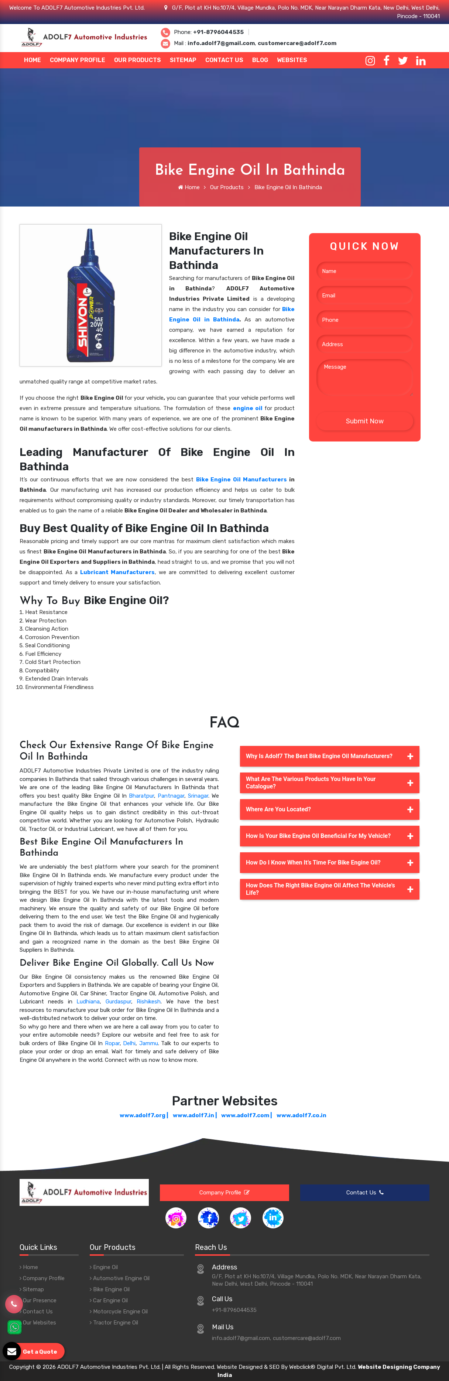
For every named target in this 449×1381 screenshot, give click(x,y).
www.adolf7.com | (246, 1115)
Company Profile (77, 60)
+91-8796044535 (218, 32)
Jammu (148, 1043)
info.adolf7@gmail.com (221, 43)
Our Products (137, 60)
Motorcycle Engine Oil (119, 1311)
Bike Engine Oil (110, 1289)
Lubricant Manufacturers (117, 572)
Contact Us (224, 60)
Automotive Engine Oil (120, 1278)
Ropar (112, 1043)
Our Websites (38, 1322)
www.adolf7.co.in (301, 1115)
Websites (292, 60)
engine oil (248, 408)
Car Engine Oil (109, 1300)
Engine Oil (104, 1267)
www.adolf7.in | (195, 1115)
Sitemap (183, 60)
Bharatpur (141, 795)
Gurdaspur (118, 1001)
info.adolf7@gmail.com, (241, 1338)
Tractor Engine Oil (114, 1322)
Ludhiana (88, 1001)
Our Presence (38, 1300)
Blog (260, 60)
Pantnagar (171, 795)
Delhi (129, 1043)
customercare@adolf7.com (297, 43)
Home (32, 60)
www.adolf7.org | (144, 1115)
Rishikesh (149, 1001)
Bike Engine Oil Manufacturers (241, 479)
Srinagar (198, 795)
